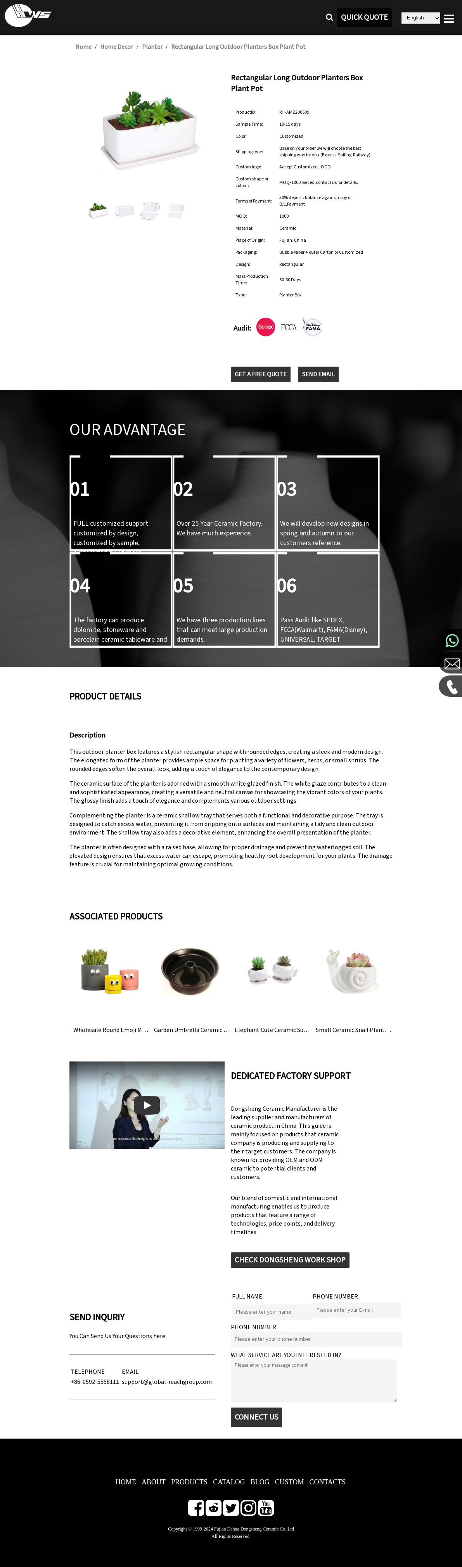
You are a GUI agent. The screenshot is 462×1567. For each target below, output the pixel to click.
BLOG (260, 1482)
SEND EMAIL (318, 374)
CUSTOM (289, 1482)
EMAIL (130, 1372)
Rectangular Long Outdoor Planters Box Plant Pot (238, 47)
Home (83, 47)
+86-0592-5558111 (95, 1382)
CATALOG (229, 1482)
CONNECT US (256, 1417)
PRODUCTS (189, 1482)
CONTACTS (327, 1482)
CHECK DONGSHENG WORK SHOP (290, 1260)
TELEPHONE (88, 1372)
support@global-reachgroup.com (167, 1382)
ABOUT (154, 1482)
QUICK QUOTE (364, 17)
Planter (152, 47)
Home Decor (116, 47)
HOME (126, 1482)
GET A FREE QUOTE (261, 374)
